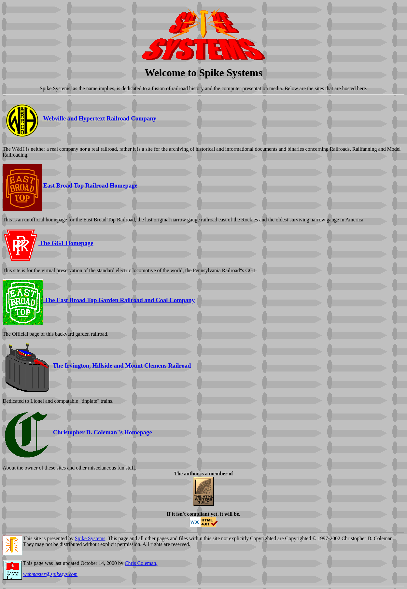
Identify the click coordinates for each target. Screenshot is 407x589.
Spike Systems (90, 538)
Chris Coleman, (141, 563)
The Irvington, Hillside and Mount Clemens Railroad (97, 365)
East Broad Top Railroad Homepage (70, 185)
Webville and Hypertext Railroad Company (79, 118)
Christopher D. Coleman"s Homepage (77, 432)
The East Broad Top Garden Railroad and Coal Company (99, 300)
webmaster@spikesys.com (50, 574)
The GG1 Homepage (48, 243)
